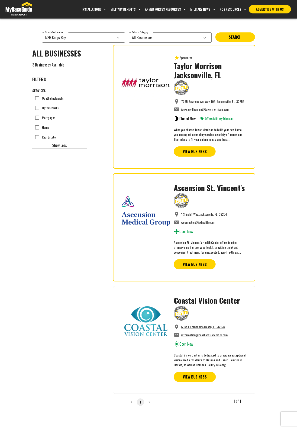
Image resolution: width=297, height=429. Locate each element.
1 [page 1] (140, 402)
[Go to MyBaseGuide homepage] (19, 9)
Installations (94, 9)
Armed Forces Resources (163, 9)
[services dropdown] (118, 37)
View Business (195, 151)
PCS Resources (230, 9)
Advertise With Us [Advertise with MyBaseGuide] (270, 9)
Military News (200, 9)
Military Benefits (123, 9)
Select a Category (140, 32)
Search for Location (54, 32)
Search (235, 37)
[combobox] (78, 37)
